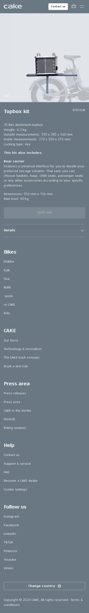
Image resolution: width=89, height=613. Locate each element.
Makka (9, 261)
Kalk (7, 270)
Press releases (15, 393)
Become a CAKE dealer (21, 480)
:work (8, 296)
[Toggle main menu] (82, 7)
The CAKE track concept (21, 357)
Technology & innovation (23, 349)
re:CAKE (9, 304)
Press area (12, 402)
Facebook (11, 525)
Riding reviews (15, 428)
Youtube (10, 559)
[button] (44, 230)
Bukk (7, 287)
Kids (7, 313)
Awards (9, 419)
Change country (44, 586)
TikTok (8, 542)
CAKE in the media (17, 410)
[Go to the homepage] (13, 6)
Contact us (58, 6)
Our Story (11, 340)
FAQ (6, 472)
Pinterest (10, 551)
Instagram (11, 516)
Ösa (6, 279)
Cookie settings (15, 489)
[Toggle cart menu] (74, 7)
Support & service (17, 463)
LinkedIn (10, 534)
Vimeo (9, 568)
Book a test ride (16, 366)
